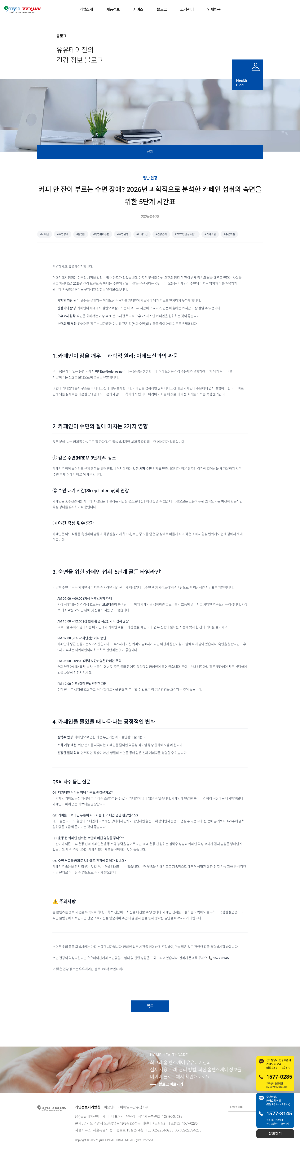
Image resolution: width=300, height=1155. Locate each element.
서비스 (138, 9)
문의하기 (275, 1134)
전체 (150, 151)
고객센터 (187, 9)
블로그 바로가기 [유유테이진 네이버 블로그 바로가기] (166, 1084)
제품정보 (113, 9)
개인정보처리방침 (87, 1107)
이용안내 (110, 1107)
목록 (150, 1006)
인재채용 (214, 9)
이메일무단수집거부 (134, 1107)
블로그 (162, 9)
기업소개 (86, 9)
